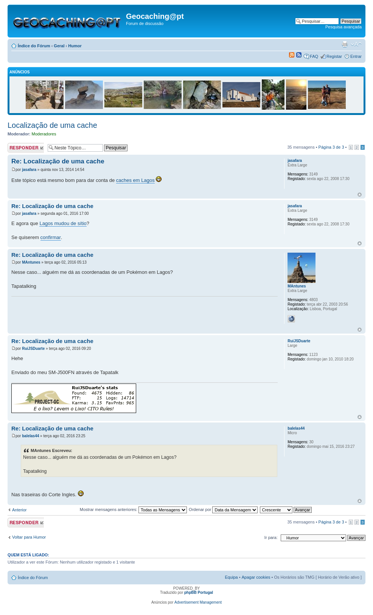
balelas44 (30, 436)
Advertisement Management (198, 602)
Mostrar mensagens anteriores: (133, 509)
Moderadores (44, 134)
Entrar (356, 56)
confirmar (50, 237)
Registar (334, 56)
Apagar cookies (256, 577)
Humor (74, 45)
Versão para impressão (344, 44)
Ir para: (271, 537)
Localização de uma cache (52, 125)
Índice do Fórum (34, 45)
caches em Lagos (135, 180)
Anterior (19, 510)
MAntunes (31, 262)
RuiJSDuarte (33, 348)
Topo (359, 195)
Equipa (231, 577)
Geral (59, 45)
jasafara (29, 170)
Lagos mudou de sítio (62, 223)
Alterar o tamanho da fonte (356, 44)
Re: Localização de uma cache (57, 161)
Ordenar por (223, 509)
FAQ (314, 56)
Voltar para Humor (29, 537)
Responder (26, 147)
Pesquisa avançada (343, 27)
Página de (331, 147)
